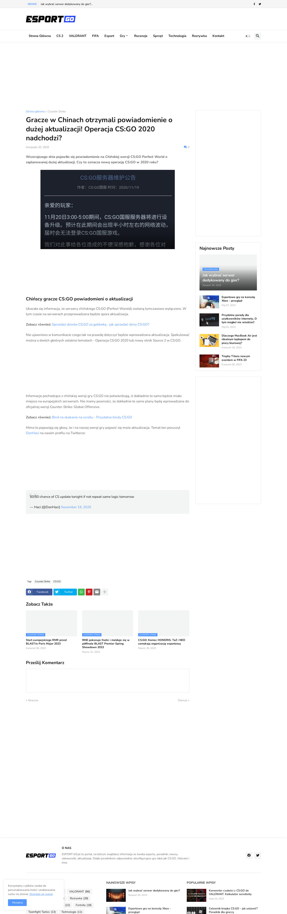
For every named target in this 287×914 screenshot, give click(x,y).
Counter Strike (57, 111)
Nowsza (33, 700)
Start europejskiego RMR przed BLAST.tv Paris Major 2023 (46, 642)
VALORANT (77, 36)
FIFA (95, 36)
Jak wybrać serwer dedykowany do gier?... (66, 4)
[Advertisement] (143, 76)
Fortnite (83, 905)
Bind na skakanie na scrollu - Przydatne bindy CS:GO (92, 417)
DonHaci (32, 433)
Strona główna (40, 36)
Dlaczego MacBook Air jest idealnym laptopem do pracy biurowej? (239, 339)
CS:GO (57, 581)
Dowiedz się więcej (41, 894)
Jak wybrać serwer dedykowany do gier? (154, 890)
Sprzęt (158, 36)
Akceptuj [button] (17, 902)
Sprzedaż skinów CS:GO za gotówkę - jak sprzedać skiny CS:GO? (100, 324)
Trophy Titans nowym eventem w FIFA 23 (236, 358)
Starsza (182, 700)
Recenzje (140, 36)
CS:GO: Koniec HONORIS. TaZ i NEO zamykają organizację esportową (161, 642)
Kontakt (218, 36)
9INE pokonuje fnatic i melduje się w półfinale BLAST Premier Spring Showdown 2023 (106, 643)
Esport (109, 36)
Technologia (177, 36)
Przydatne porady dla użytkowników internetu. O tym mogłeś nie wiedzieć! (239, 318)
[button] (248, 36)
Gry (122, 36)
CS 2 (59, 36)
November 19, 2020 (76, 507)
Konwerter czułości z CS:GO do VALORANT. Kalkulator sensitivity (230, 892)
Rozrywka (199, 36)
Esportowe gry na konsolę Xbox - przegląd (238, 299)
